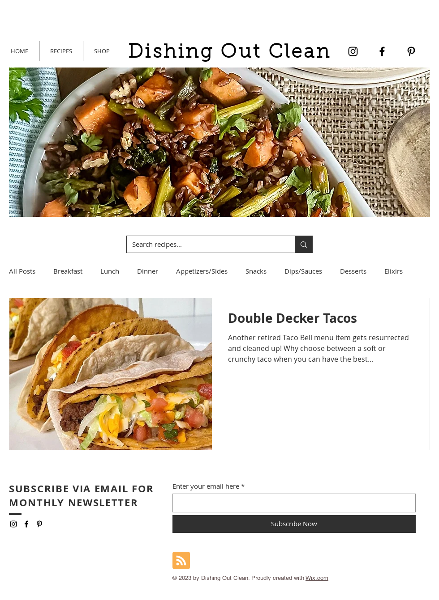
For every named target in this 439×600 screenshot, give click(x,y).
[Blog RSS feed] (181, 561)
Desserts (353, 270)
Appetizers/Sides (202, 270)
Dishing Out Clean (229, 53)
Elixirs (393, 270)
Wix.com (317, 578)
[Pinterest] (411, 51)
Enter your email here (205, 486)
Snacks (256, 270)
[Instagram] (353, 51)
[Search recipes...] (204, 244)
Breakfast (67, 270)
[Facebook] (382, 51)
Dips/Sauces (303, 270)
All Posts (22, 270)
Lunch (109, 270)
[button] (101, 51)
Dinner (147, 270)
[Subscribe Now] (294, 524)
